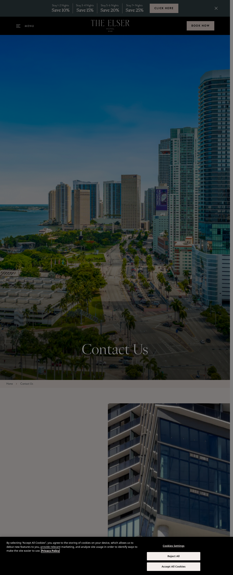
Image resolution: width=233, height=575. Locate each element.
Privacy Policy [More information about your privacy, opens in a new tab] (50, 550)
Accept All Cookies (174, 566)
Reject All (174, 556)
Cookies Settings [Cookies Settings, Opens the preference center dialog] (173, 546)
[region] (116, 556)
